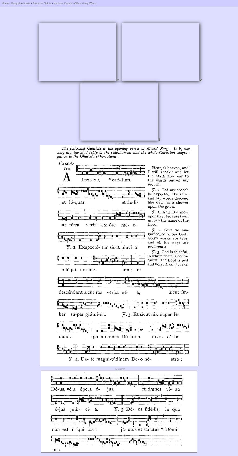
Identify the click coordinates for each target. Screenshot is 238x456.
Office (77, 3)
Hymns (58, 3)
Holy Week (89, 3)
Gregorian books (20, 3)
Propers (37, 3)
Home (5, 3)
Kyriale (68, 3)
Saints (47, 3)
